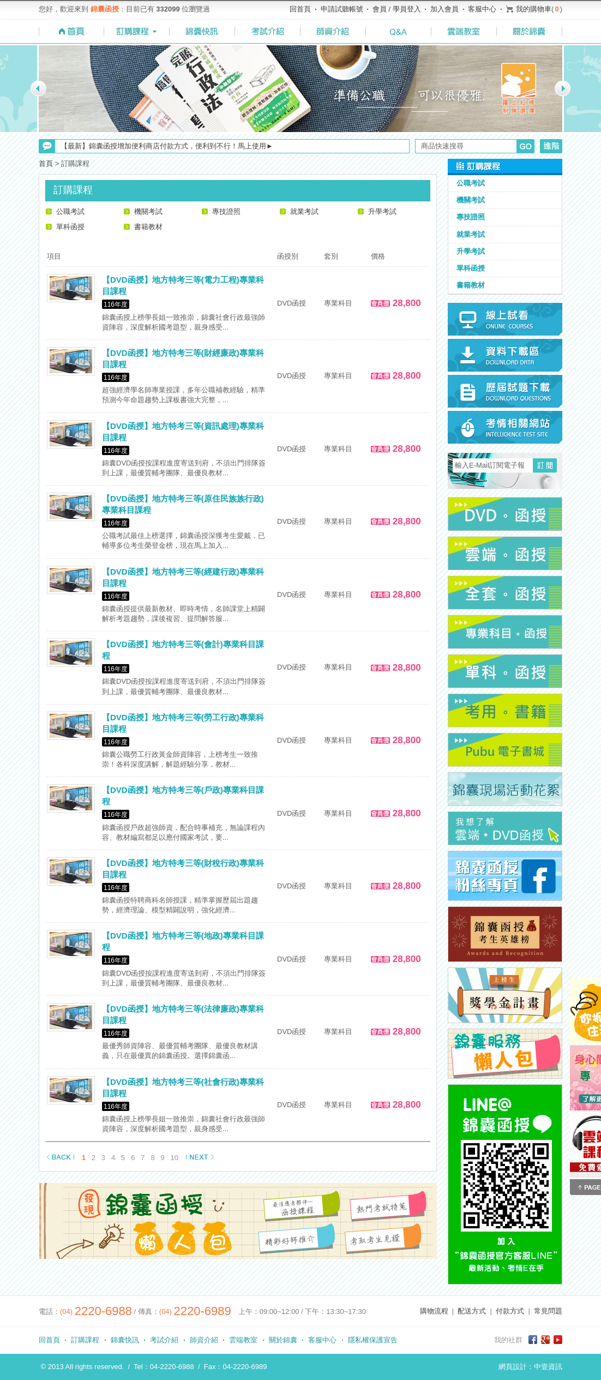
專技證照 (226, 211)
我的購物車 (533, 9)
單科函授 (70, 227)
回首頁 (300, 9)
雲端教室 (243, 1340)
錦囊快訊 (125, 1340)
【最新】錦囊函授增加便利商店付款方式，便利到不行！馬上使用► (167, 146)
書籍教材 (148, 227)
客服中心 (482, 9)
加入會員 (444, 9)
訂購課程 (85, 1340)
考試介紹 (164, 1340)
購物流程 (434, 1311)
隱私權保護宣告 (373, 1340)
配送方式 (472, 1311)
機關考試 (148, 211)
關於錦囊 (283, 1340)
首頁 (46, 163)
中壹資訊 (548, 1367)
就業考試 (304, 211)
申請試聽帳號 (342, 9)
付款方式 (510, 1311)
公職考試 (70, 211)
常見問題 (548, 1311)
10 (174, 1158)
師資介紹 (204, 1340)
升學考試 (382, 211)
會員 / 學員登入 (396, 9)
